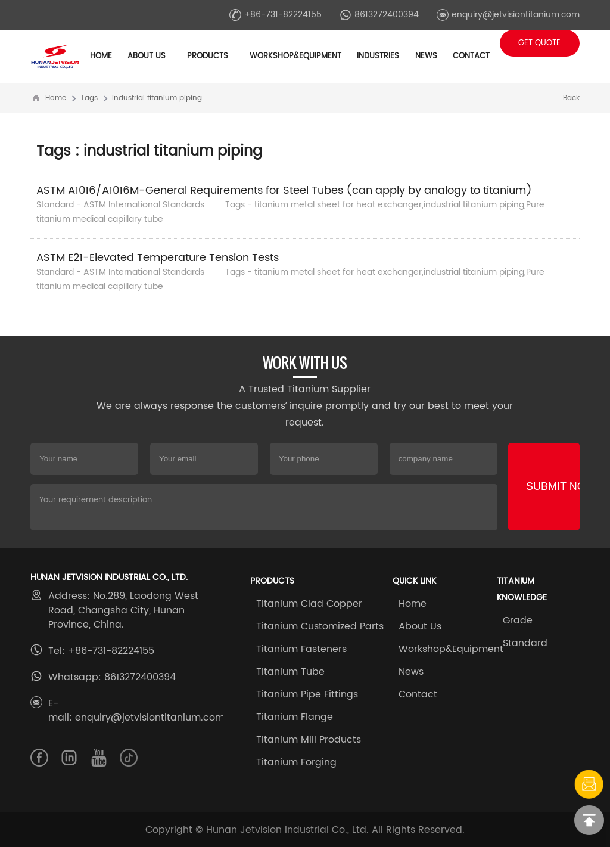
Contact (471, 56)
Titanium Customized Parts (320, 626)
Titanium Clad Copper (309, 604)
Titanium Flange (294, 717)
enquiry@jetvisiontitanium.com (508, 14)
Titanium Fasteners (301, 649)
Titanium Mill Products (308, 739)
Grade (518, 620)
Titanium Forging (296, 762)
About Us (420, 626)
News (411, 672)
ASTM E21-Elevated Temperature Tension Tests (157, 257)
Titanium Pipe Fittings (307, 694)
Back (571, 98)
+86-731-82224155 (275, 14)
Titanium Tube (290, 672)
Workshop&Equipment (451, 649)
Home (101, 56)
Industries (378, 56)
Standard (525, 643)
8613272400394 (379, 14)
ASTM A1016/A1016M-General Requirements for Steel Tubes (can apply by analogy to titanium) (284, 190)
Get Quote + (539, 47)
